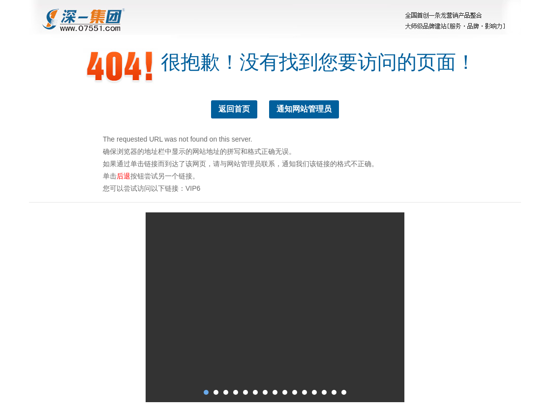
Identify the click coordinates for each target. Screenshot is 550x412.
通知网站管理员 (304, 109)
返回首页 (234, 109)
